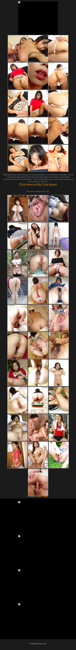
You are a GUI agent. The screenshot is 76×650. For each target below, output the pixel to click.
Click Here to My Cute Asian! (38, 184)
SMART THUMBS (42, 496)
